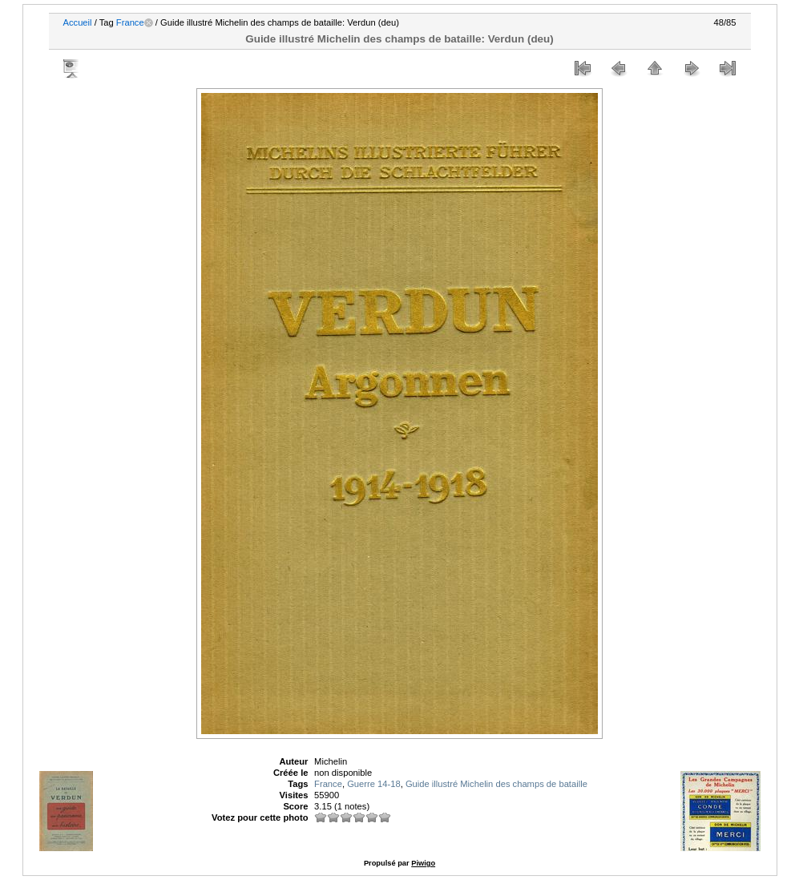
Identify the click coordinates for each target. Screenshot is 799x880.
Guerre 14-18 (374, 784)
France (130, 22)
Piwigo (423, 863)
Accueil (77, 22)
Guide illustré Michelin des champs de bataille (496, 784)
